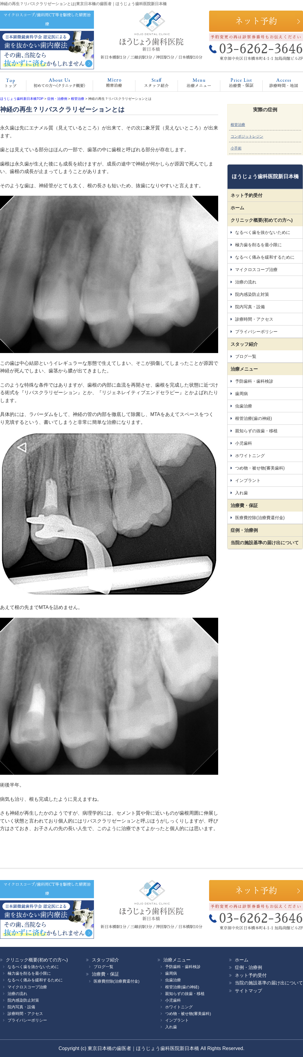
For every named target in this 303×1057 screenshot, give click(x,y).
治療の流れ (245, 282)
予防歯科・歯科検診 (254, 381)
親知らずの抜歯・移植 (256, 430)
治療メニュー (193, 84)
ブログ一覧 (245, 356)
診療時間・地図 (279, 84)
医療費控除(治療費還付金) (260, 517)
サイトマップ (248, 990)
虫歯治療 (243, 406)
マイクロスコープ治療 (108, 84)
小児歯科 (243, 443)
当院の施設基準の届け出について (265, 542)
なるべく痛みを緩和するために (265, 257)
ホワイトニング (250, 455)
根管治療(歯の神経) (253, 418)
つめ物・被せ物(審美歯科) (260, 468)
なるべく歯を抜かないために (262, 232)
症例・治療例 (244, 530)
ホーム (13, 84)
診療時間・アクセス (254, 319)
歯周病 (241, 393)
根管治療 (238, 125)
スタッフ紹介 (150, 84)
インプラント (248, 480)
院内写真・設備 (250, 306)
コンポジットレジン (247, 136)
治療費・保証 (235, 84)
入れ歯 (241, 492)
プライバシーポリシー (256, 331)
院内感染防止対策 (252, 294)
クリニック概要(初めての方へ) (57, 84)
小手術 (236, 148)
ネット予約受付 (246, 195)
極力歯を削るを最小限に (258, 244)
